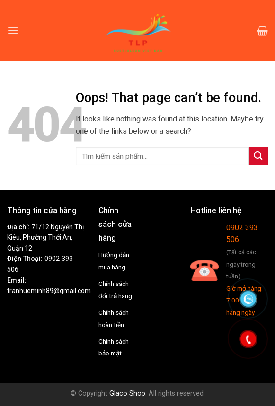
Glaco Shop (127, 393)
